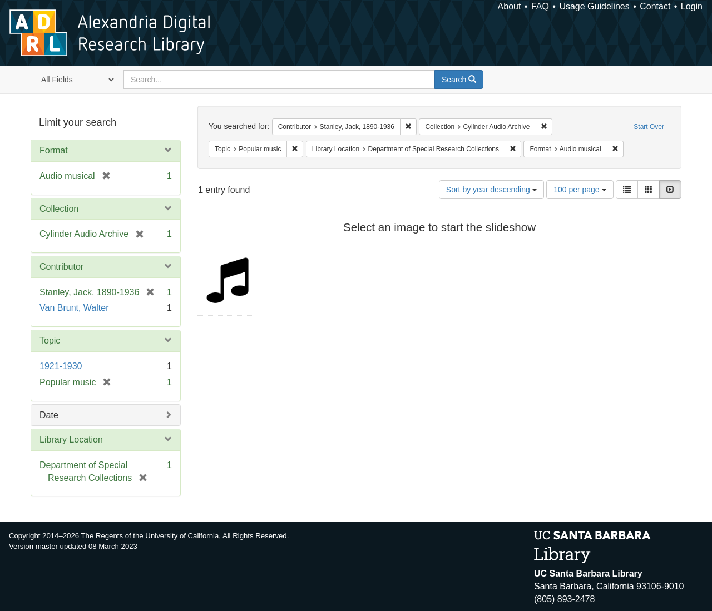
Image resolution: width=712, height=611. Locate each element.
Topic (49, 340)
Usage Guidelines (594, 6)
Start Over (649, 127)
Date (48, 415)
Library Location (71, 439)
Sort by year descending (491, 189)
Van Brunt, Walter (74, 307)
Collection (58, 208)
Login (692, 6)
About (509, 6)
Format (53, 150)
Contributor (61, 266)
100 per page (579, 189)
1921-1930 (60, 366)
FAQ (540, 6)
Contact (655, 6)
